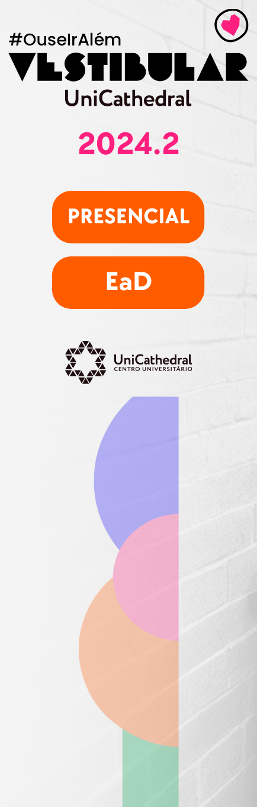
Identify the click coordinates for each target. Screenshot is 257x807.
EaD (128, 282)
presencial (129, 217)
